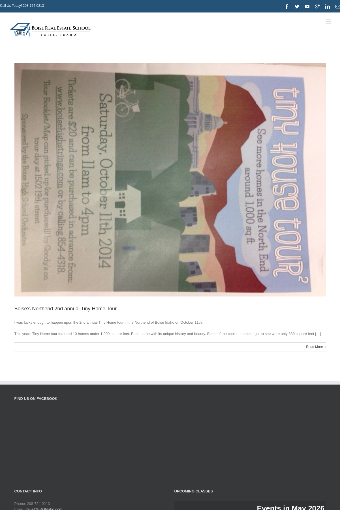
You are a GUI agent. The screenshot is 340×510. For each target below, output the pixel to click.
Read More (314, 347)
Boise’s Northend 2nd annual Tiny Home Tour (65, 308)
